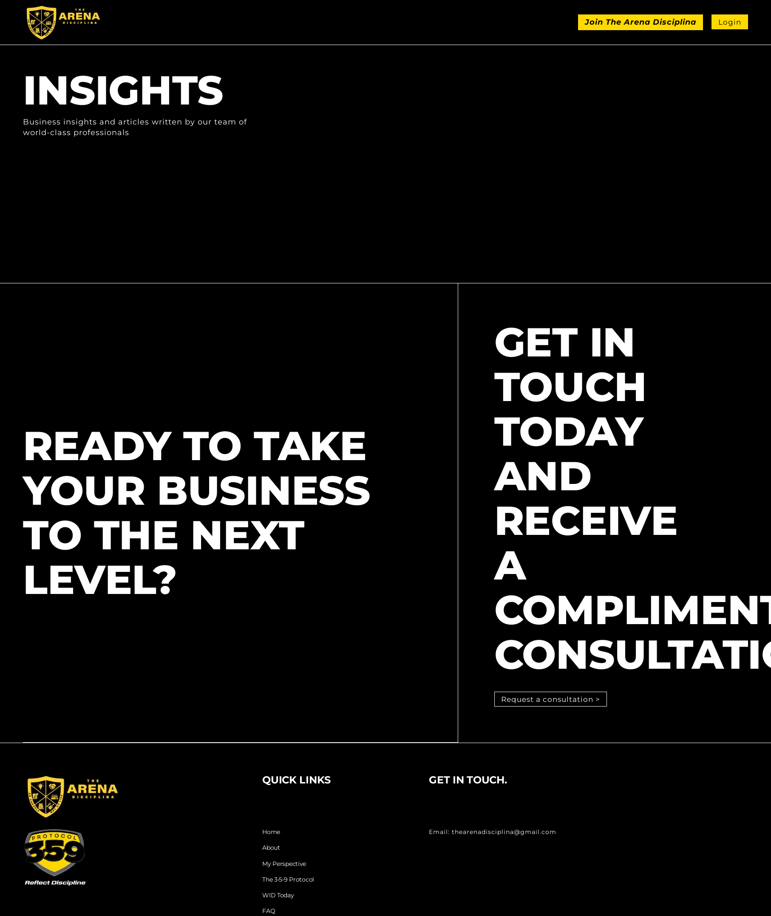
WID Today (278, 895)
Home (271, 833)
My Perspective (284, 864)
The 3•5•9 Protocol (288, 880)
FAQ (268, 911)
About (271, 848)
